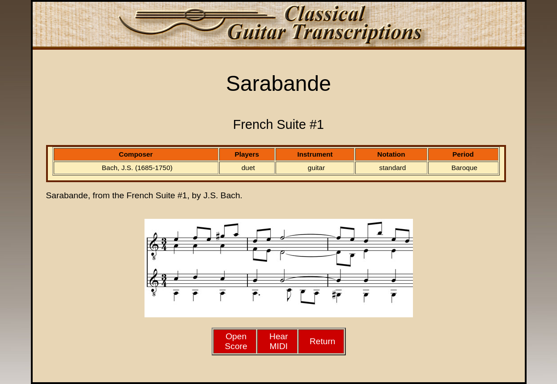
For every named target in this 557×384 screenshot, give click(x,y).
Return (323, 341)
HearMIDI (278, 341)
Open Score (236, 341)
